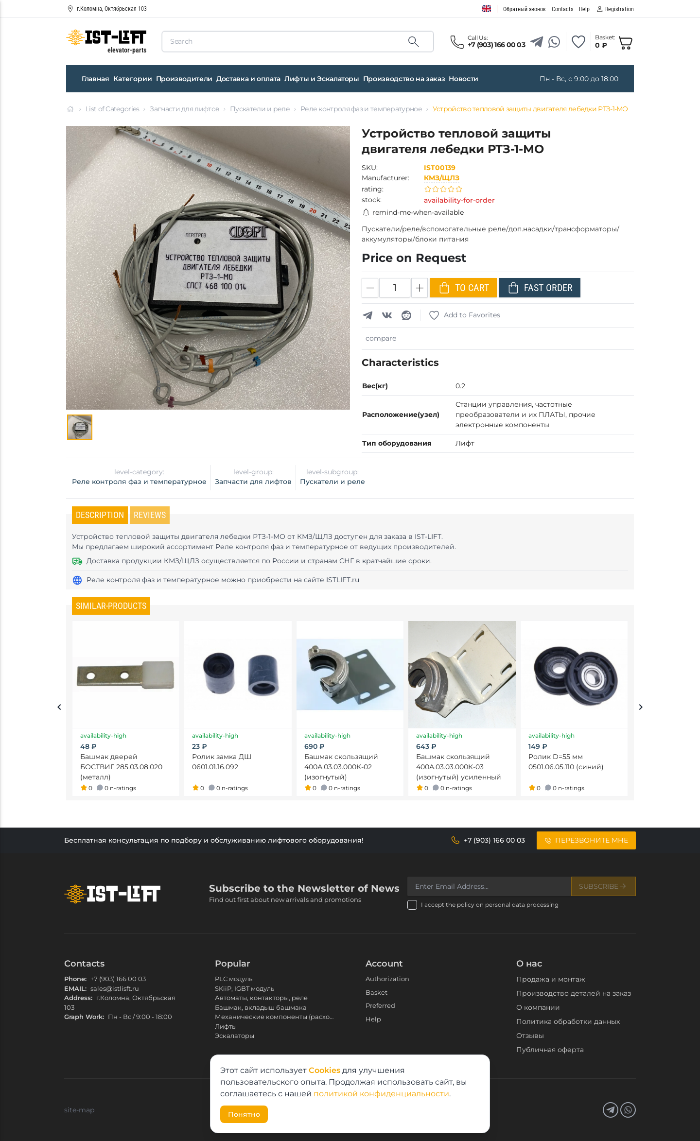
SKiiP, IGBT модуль (244, 988)
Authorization (387, 979)
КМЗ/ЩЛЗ (441, 177)
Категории (132, 78)
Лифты (226, 1026)
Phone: (75, 979)
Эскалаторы (234, 1035)
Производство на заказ (404, 78)
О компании (538, 1007)
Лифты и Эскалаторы (321, 78)
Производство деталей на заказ (573, 993)
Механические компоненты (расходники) (283, 1016)
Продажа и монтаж (550, 979)
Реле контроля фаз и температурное (361, 108)
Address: (78, 998)
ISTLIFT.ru (342, 579)
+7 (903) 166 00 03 (118, 979)
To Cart (463, 287)
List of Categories (112, 108)
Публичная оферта (550, 1049)
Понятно (244, 1114)
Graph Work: (84, 1016)
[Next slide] (640, 708)
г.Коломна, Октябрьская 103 (106, 8)
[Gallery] (79, 427)
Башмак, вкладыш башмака (261, 1007)
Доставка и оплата (248, 78)
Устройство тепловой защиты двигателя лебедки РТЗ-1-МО (530, 108)
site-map (79, 1110)
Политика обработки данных (568, 1021)
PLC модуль (233, 979)
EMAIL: (75, 988)
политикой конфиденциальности (381, 1093)
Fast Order (540, 287)
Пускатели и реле (260, 108)
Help (373, 1019)
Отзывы (530, 1035)
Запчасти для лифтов (184, 108)
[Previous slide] (59, 708)
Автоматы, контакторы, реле (261, 998)
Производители (184, 78)
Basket (376, 992)
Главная (95, 78)
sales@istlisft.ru (114, 988)
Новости (463, 78)
